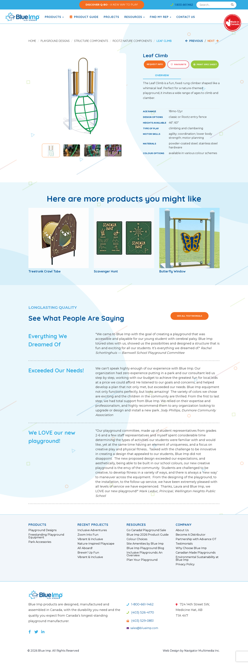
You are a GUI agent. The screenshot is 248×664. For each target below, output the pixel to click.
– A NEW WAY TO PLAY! (112, 4)
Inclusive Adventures (92, 530)
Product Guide (84, 17)
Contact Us (185, 17)
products (54, 17)
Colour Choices (137, 539)
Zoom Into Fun (88, 534)
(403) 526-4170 (140, 612)
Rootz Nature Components (132, 41)
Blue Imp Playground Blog (145, 548)
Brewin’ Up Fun (88, 552)
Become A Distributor (190, 534)
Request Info (155, 64)
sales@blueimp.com (142, 628)
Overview (162, 75)
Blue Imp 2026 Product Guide (148, 534)
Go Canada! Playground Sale (146, 530)
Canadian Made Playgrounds (195, 552)
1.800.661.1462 (181, 4)
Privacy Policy (185, 564)
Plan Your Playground (142, 560)
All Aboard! (85, 548)
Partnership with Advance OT (196, 539)
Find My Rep (160, 17)
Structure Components (91, 41)
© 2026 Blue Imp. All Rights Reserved (53, 650)
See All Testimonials (189, 316)
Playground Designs (55, 41)
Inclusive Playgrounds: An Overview (144, 554)
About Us (182, 530)
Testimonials (184, 543)
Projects (111, 17)
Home (32, 41)
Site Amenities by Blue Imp (145, 543)
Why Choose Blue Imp (191, 548)
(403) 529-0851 (140, 621)
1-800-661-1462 (140, 604)
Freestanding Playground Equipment (46, 536)
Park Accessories (39, 542)
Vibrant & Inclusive (90, 539)
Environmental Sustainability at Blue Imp (197, 558)
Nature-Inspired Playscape (96, 543)
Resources (134, 17)
